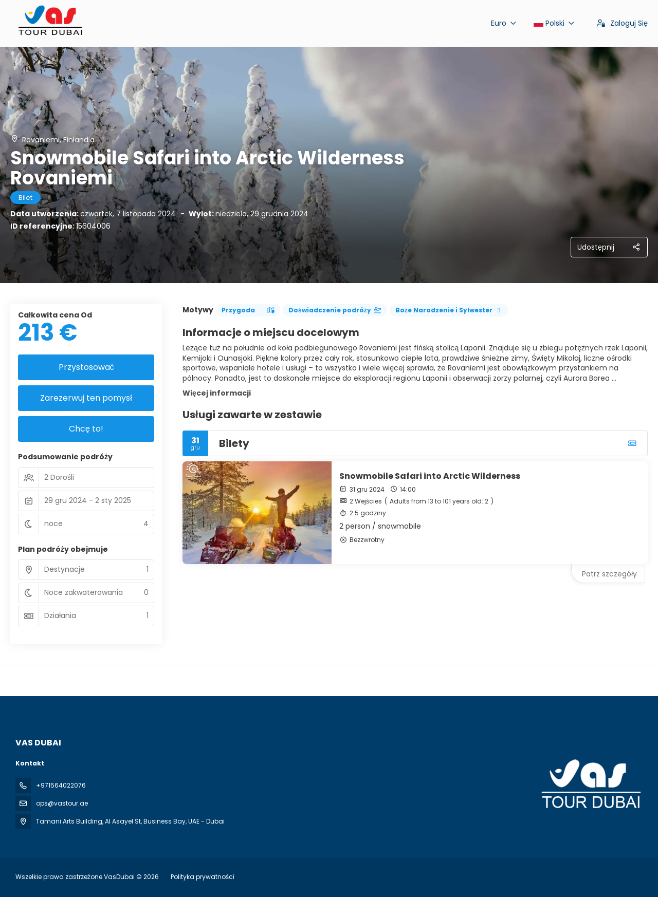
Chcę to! (86, 429)
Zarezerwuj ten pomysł (86, 398)
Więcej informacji (216, 393)
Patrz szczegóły (609, 574)
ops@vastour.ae (62, 803)
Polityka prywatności (202, 876)
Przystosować (86, 367)
